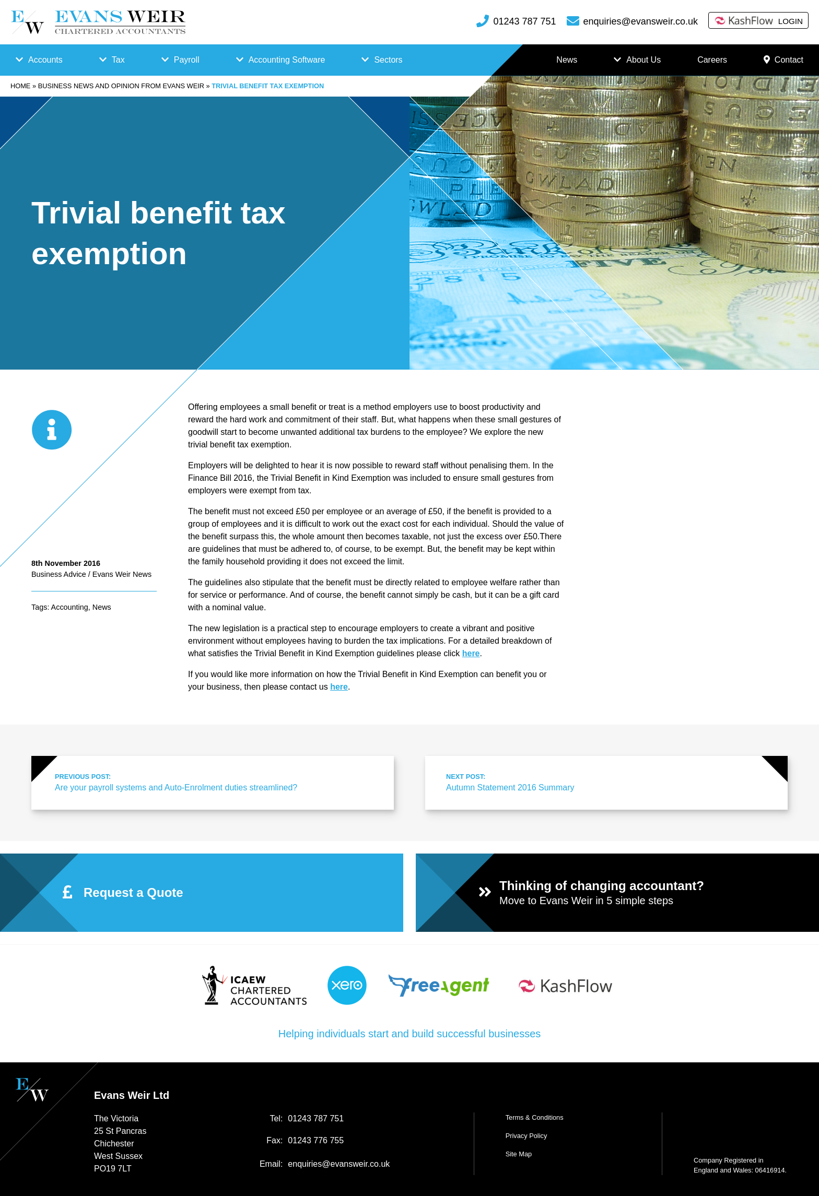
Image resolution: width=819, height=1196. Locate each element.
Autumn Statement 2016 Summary (605, 782)
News (566, 59)
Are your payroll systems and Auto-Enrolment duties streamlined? (214, 782)
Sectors (388, 59)
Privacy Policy (526, 1136)
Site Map (519, 1154)
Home (20, 86)
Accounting (69, 607)
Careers (712, 59)
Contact (783, 60)
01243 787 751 (524, 21)
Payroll (187, 59)
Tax (118, 59)
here (339, 686)
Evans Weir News (121, 574)
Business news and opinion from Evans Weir (121, 86)
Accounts (45, 59)
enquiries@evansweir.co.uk (640, 21)
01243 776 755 (316, 1140)
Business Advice (58, 574)
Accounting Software (287, 59)
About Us (643, 59)
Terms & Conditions (535, 1117)
